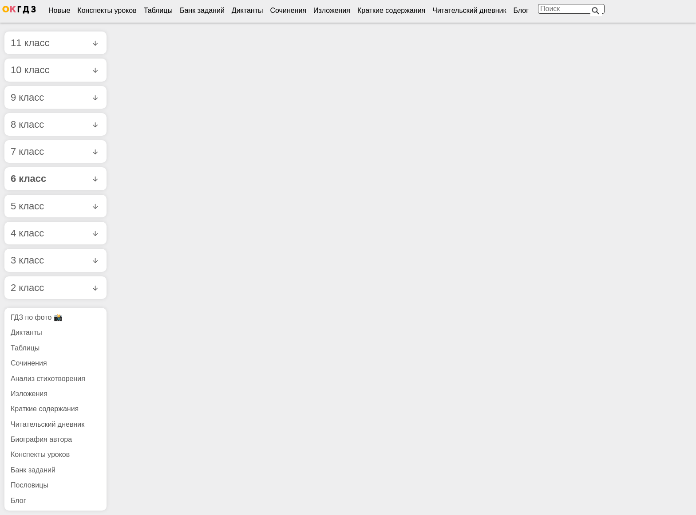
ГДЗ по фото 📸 (37, 317)
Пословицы (29, 485)
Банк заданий (202, 10)
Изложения (331, 10)
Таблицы (158, 10)
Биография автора (41, 439)
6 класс (54, 178)
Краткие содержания (391, 10)
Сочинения (288, 10)
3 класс (54, 260)
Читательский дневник (469, 10)
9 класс (54, 97)
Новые (59, 10)
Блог (521, 10)
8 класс (54, 124)
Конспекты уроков (106, 10)
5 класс (54, 206)
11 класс (54, 42)
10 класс (54, 69)
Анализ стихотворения (48, 378)
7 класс (54, 151)
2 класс (54, 287)
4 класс (54, 233)
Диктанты (247, 10)
